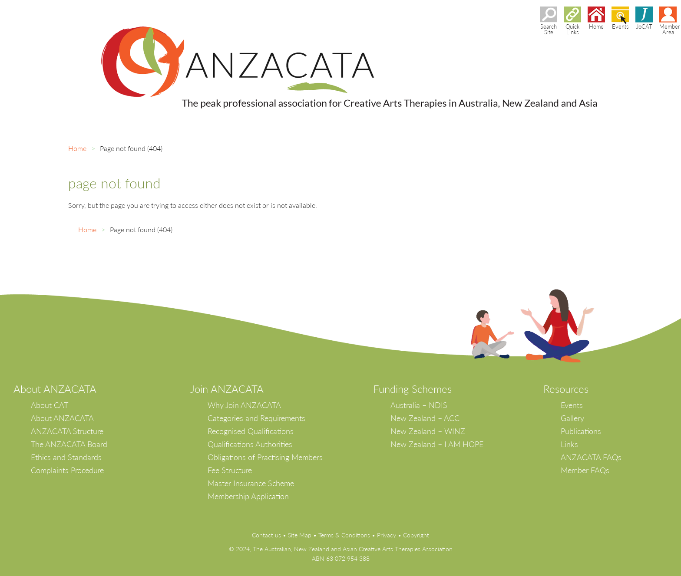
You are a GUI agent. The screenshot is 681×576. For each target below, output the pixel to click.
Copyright (416, 535)
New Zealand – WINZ (427, 431)
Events (572, 405)
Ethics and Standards (66, 457)
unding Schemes (415, 388)
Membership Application (248, 496)
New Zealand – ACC (425, 418)
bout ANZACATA (58, 388)
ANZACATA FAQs (591, 457)
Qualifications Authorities (250, 444)
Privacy (386, 535)
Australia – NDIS (418, 405)
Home (77, 148)
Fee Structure (230, 470)
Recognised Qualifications (251, 431)
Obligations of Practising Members (265, 457)
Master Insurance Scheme (251, 483)
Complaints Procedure (67, 470)
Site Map (299, 535)
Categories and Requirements (256, 418)
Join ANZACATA (227, 388)
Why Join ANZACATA (244, 405)
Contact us (266, 535)
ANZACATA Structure (67, 431)
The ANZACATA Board (69, 444)
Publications (581, 431)
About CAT (49, 405)
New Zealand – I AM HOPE (436, 444)
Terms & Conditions (344, 535)
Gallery (572, 418)
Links (569, 444)
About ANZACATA (62, 418)
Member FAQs (585, 470)
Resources (565, 388)
